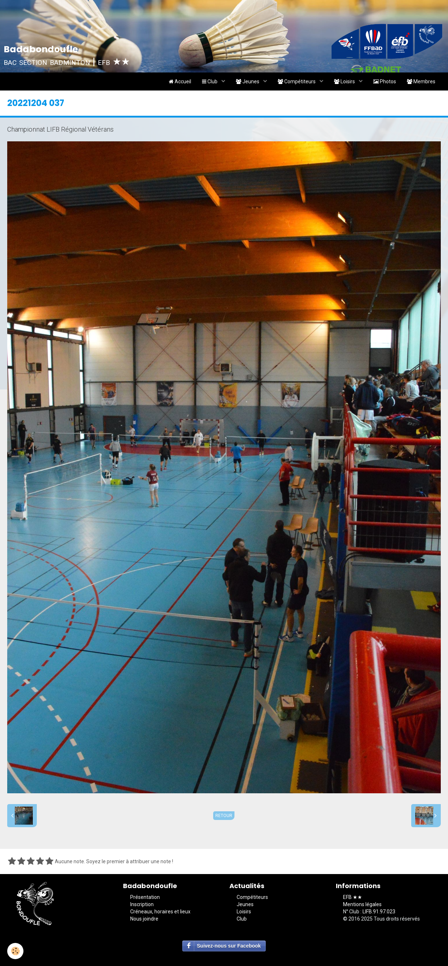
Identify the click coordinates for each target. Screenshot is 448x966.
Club (210, 81)
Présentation (145, 897)
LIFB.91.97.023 (379, 911)
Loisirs (345, 81)
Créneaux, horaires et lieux (160, 911)
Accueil (180, 81)
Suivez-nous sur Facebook (229, 946)
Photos (384, 81)
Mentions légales (362, 904)
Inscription (142, 904)
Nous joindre (144, 919)
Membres (421, 81)
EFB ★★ (352, 897)
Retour (223, 815)
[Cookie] (15, 951)
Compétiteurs (297, 81)
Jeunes (248, 81)
